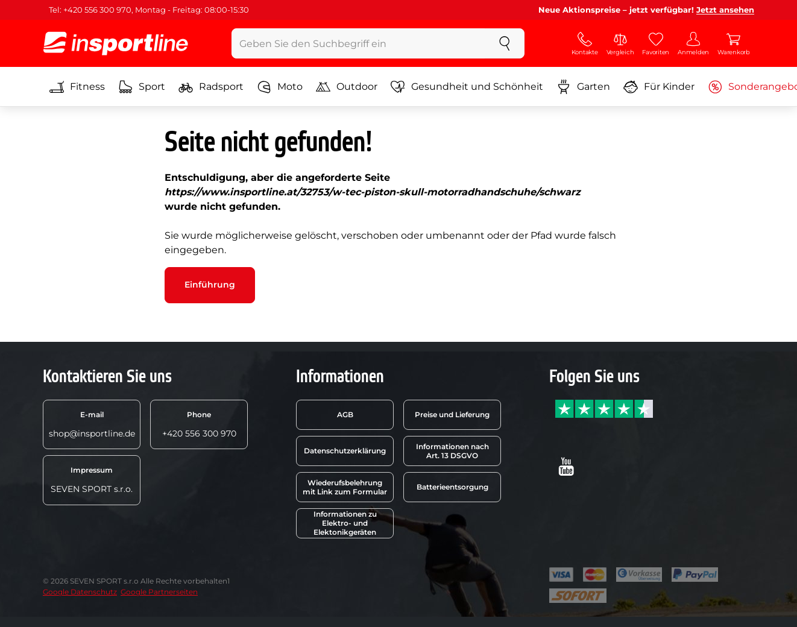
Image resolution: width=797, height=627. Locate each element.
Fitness (77, 87)
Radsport (211, 87)
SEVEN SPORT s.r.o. (92, 479)
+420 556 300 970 (199, 424)
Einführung (209, 284)
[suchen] (505, 43)
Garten (583, 87)
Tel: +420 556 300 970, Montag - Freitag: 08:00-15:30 (149, 9)
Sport (141, 87)
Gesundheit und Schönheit (467, 87)
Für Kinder (659, 87)
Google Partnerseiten (159, 591)
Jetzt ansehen (725, 9)
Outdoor (346, 87)
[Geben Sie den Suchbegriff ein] (358, 43)
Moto (280, 87)
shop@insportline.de (92, 424)
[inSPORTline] (115, 43)
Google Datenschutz (80, 591)
